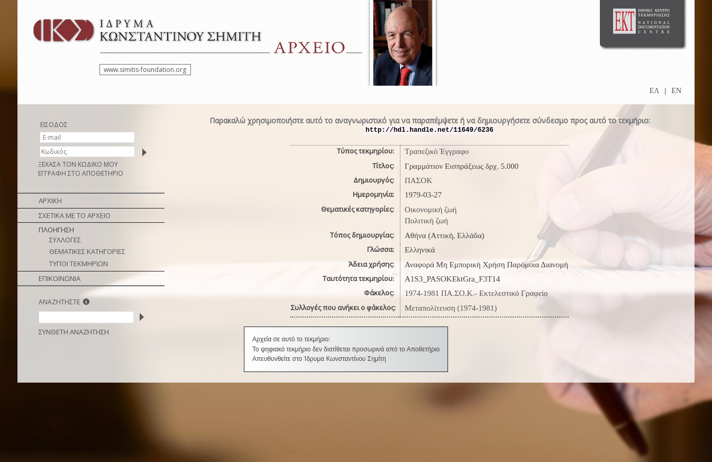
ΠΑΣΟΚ (418, 180)
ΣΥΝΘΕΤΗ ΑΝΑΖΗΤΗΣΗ (74, 332)
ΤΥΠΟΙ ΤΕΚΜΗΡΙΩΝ (78, 263)
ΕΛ (655, 91)
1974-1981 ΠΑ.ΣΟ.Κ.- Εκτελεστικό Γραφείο (476, 293)
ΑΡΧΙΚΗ (50, 200)
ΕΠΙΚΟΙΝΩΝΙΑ (59, 278)
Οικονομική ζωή (431, 209)
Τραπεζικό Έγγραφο (437, 151)
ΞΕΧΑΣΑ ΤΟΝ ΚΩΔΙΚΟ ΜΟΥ (78, 164)
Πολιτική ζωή (426, 220)
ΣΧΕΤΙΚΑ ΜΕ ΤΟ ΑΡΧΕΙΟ (75, 215)
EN (676, 91)
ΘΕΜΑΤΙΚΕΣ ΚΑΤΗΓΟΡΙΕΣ (87, 251)
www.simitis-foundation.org (145, 69)
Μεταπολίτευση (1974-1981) (451, 308)
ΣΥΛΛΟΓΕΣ (65, 239)
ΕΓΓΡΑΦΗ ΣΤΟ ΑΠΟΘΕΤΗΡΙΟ (80, 173)
